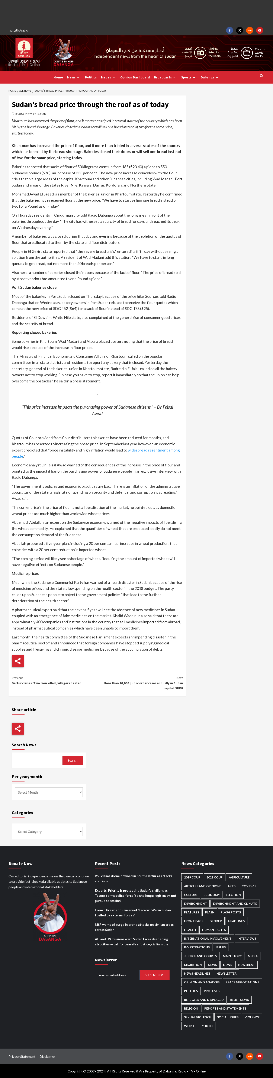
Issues (108, 77)
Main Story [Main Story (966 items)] (232, 956)
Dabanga (210, 77)
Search (72, 760)
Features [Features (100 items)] (191, 912)
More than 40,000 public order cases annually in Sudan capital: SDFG (140, 683)
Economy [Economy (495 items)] (212, 895)
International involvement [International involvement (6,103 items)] (207, 938)
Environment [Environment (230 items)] (195, 903)
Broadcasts (165, 77)
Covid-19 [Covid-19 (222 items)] (249, 886)
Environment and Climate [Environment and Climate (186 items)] (235, 903)
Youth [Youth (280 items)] (207, 1026)
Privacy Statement (22, 1056)
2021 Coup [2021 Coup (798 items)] (214, 877)
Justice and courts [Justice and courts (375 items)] (200, 956)
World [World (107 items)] (190, 1026)
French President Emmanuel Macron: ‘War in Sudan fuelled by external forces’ (133, 912)
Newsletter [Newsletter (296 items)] (226, 973)
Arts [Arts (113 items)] (231, 886)
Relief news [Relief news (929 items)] (239, 999)
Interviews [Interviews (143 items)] (247, 938)
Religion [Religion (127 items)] (191, 1008)
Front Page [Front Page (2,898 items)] (193, 921)
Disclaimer (47, 1056)
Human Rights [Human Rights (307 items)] (214, 930)
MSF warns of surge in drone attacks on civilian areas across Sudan (134, 927)
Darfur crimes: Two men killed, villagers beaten (54, 680)
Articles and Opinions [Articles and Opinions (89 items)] (202, 886)
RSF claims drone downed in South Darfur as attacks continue (133, 878)
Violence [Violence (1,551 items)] (252, 1017)
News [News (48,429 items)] (212, 965)
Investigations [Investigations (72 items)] (197, 947)
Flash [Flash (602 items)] (210, 912)
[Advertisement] (136, 13)
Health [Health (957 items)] (190, 930)
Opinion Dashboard (135, 77)
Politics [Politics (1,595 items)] (191, 991)
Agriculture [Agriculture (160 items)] (239, 877)
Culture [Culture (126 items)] (190, 895)
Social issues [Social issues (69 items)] (227, 1017)
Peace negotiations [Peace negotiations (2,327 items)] (242, 982)
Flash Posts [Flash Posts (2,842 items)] (231, 912)
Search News (24, 744)
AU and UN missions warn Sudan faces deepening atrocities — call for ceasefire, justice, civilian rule (131, 941)
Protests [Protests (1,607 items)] (211, 991)
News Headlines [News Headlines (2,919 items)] (197, 973)
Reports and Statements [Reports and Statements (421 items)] (225, 1008)
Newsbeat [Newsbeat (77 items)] (246, 965)
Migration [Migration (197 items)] (193, 965)
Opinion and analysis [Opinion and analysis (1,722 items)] (201, 982)
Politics (91, 77)
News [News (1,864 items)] (227, 965)
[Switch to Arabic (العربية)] (20, 30)
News (74, 77)
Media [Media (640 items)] (253, 956)
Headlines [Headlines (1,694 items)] (236, 921)
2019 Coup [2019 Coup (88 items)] (192, 877)
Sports (188, 77)
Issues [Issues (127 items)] (221, 947)
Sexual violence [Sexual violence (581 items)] (197, 1017)
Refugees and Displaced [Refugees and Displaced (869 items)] (204, 999)
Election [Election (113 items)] (233, 895)
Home (58, 77)
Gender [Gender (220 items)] (215, 921)
